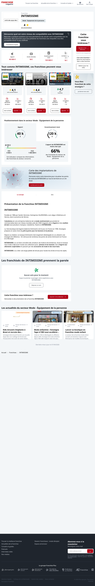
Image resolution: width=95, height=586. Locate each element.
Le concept (20, 195)
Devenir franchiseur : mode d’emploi (47, 541)
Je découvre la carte (36, 185)
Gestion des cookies (37, 579)
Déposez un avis (36, 285)
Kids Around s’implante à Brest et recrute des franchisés (14, 332)
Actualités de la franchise (9, 544)
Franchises (12, 353)
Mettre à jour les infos (83, 66)
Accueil (3, 353)
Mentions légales (6, 579)
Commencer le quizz (12, 44)
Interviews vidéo (7, 552)
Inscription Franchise (7, 581)
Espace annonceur (41, 544)
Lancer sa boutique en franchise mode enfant (75, 331)
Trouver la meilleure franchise (11, 541)
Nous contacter (49, 579)
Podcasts (4, 549)
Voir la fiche (7, 110)
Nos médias (5, 554)
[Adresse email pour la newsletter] (77, 551)
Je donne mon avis (83, 91)
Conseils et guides (7, 547)
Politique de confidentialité (21, 579)
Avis (52, 195)
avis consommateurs (26, 27)
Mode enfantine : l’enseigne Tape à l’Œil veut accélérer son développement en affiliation (46, 333)
